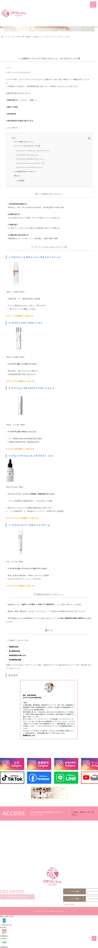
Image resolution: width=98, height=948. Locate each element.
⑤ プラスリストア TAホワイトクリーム (31, 167)
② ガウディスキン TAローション (29, 155)
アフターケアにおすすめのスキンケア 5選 (27, 146)
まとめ (17, 176)
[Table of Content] (89, 138)
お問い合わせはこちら (17, 896)
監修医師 (21, 181)
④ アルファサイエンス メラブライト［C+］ (32, 163)
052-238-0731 (13, 891)
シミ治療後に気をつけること (24, 142)
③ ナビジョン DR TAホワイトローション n (32, 159)
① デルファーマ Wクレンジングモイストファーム (34, 151)
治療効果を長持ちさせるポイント (25, 171)
